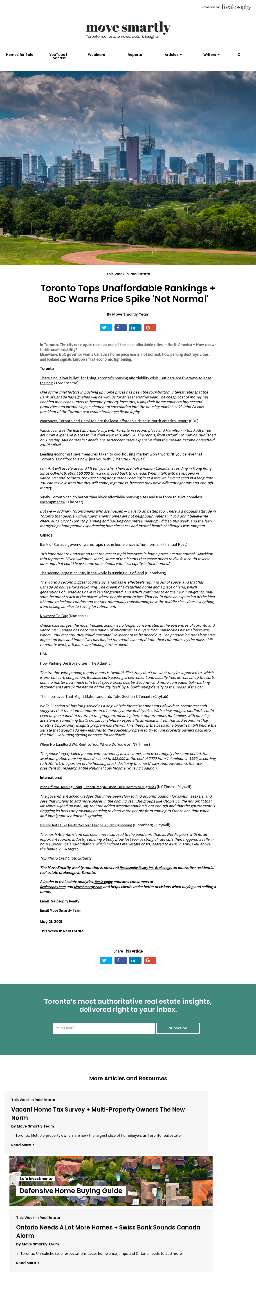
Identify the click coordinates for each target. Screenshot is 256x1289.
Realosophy (104, 890)
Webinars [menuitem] (96, 54)
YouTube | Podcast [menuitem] (58, 56)
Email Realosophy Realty (60, 909)
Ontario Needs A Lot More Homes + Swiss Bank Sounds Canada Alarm (207, 1134)
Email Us (89, 1264)
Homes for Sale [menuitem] (19, 54)
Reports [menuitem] (135, 54)
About (69, 1264)
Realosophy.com (54, 894)
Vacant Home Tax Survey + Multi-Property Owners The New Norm (41, 1130)
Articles (171, 54)
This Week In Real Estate (128, 282)
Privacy (125, 1264)
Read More (22, 1179)
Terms (109, 1264)
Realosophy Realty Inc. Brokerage (147, 875)
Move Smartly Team (130, 322)
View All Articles (128, 1216)
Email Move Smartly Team (62, 918)
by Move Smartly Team (32, 1151)
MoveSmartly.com (91, 894)
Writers (209, 54)
